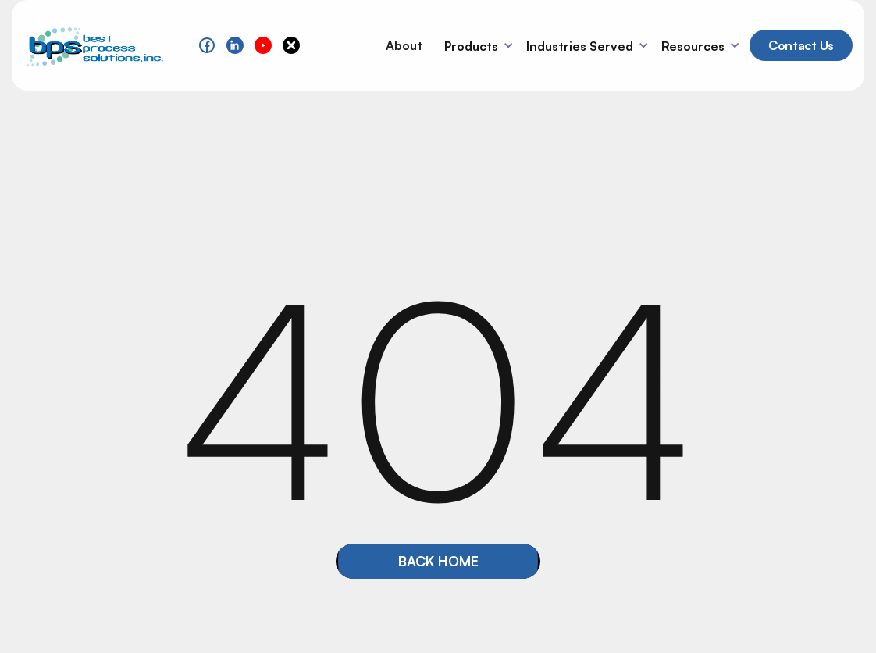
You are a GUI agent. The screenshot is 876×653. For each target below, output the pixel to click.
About (404, 45)
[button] (480, 45)
